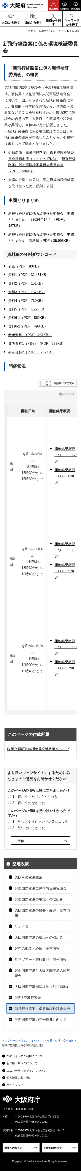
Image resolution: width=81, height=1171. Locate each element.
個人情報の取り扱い (19, 1077)
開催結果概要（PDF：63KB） (64, 476)
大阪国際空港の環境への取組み (39, 937)
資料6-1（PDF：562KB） (28, 318)
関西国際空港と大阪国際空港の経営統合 (42, 973)
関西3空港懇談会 (28, 997)
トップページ (10, 1040)
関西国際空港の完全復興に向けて (41, 1019)
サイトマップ (14, 1084)
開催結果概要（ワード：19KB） (66, 647)
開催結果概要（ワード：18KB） (66, 550)
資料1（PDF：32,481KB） (28, 275)
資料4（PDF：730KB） (26, 300)
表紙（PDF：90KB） (24, 266)
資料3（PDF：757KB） (26, 292)
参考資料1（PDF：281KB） (30, 335)
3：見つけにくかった (28, 828)
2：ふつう (49, 797)
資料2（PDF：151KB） (26, 283)
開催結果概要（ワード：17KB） (66, 455)
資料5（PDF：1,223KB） (28, 309)
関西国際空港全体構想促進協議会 (41, 888)
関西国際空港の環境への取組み (39, 899)
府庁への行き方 (13, 1147)
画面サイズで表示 (64, 383)
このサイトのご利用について (24, 1056)
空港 (57, 1040)
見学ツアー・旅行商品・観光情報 (41, 959)
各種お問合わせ (52, 1147)
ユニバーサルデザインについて (26, 1070)
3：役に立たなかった (28, 803)
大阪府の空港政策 (28, 877)
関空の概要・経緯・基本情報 (37, 948)
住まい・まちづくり (32, 1040)
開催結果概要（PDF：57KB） (64, 571)
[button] (53, 5)
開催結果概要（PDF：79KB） (64, 668)
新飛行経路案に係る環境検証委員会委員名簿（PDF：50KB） (41, 165)
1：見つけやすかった (28, 821)
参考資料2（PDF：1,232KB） (31, 352)
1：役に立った (23, 797)
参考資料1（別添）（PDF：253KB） (36, 343)
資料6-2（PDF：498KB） (28, 326)
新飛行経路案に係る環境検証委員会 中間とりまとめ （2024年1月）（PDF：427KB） (41, 220)
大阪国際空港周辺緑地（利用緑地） (42, 986)
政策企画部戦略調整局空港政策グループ (38, 749)
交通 (49, 1040)
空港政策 (20, 864)
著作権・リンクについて (21, 1063)
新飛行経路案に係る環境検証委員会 (42, 1008)
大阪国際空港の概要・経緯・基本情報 (42, 912)
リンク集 (22, 926)
